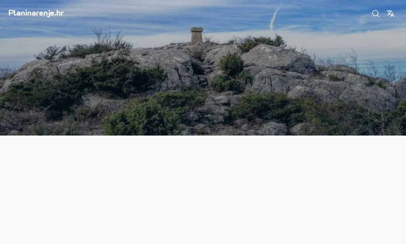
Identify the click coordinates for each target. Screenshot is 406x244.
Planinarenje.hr (36, 12)
